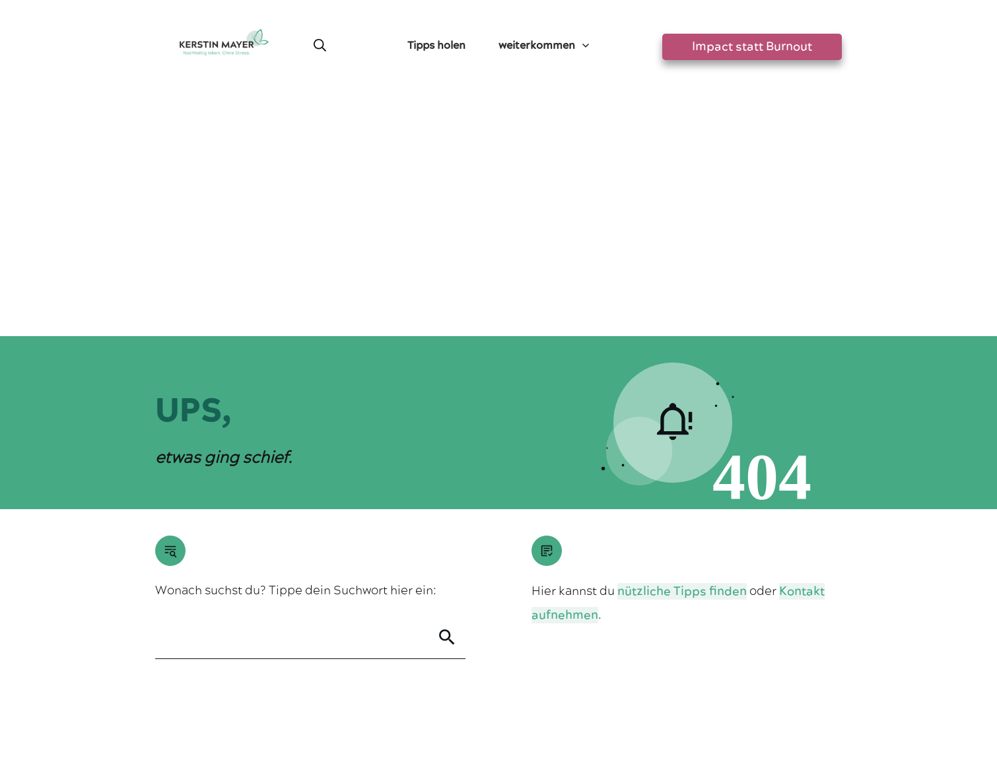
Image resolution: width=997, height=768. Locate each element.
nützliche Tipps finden (682, 349)
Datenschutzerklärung (527, 705)
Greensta (279, 669)
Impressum (444, 705)
